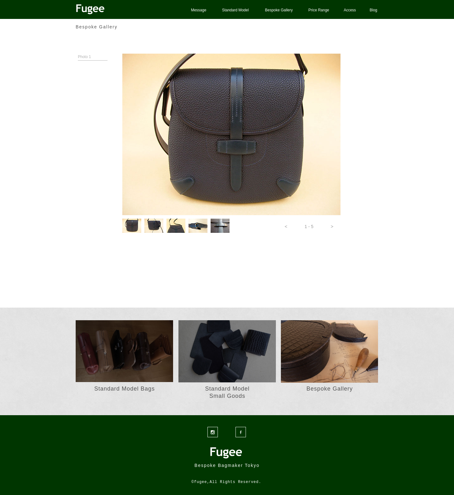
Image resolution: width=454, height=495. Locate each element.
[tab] (131, 226)
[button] (285, 226)
